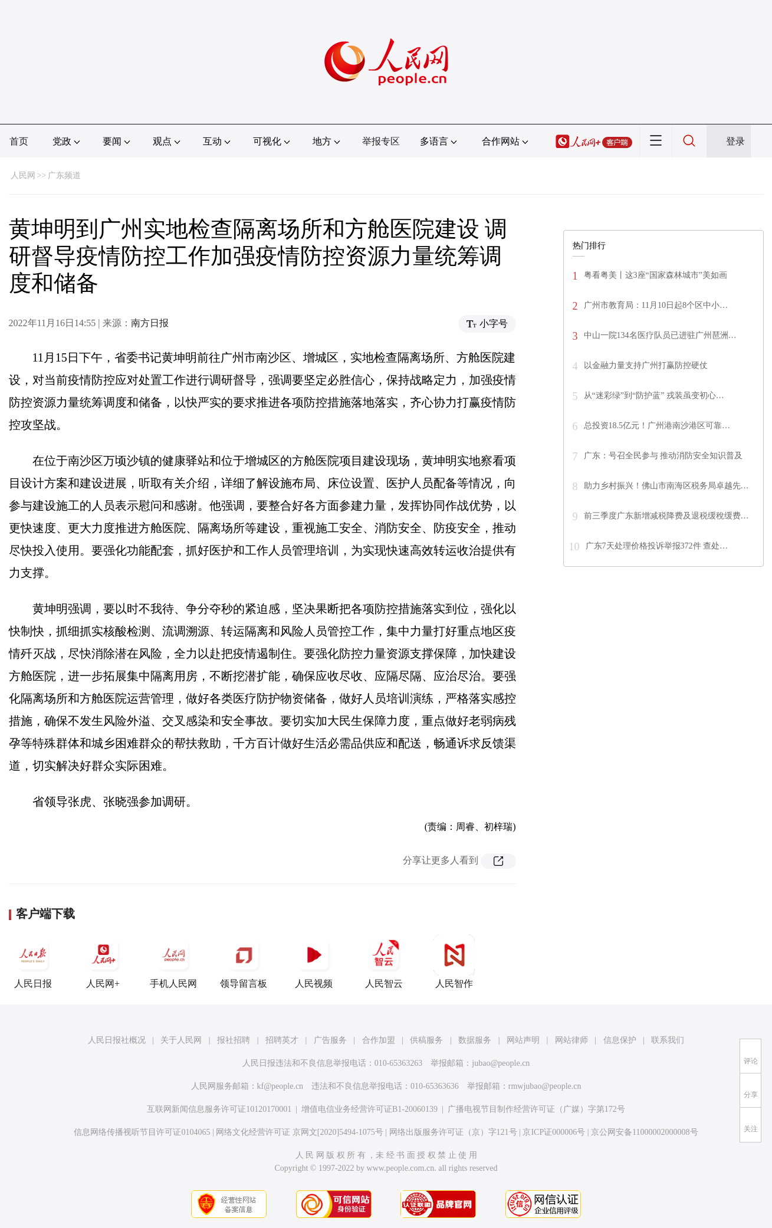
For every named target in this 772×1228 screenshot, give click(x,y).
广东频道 (64, 175)
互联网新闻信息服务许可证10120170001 (219, 1109)
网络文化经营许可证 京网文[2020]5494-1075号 (299, 1132)
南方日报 (150, 323)
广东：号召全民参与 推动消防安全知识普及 (663, 455)
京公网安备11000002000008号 (644, 1132)
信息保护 (619, 1040)
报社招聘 (233, 1040)
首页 (18, 141)
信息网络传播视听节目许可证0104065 (142, 1132)
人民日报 (33, 961)
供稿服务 (426, 1040)
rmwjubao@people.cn (545, 1086)
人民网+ (103, 961)
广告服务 (330, 1040)
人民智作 (454, 961)
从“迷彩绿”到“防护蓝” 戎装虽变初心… (654, 395)
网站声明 (523, 1040)
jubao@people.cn (501, 1063)
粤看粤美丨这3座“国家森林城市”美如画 (655, 275)
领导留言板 (243, 961)
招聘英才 (281, 1040)
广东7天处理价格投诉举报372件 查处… (657, 545)
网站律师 (571, 1040)
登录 (735, 141)
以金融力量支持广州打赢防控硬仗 (646, 365)
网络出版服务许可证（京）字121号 (453, 1132)
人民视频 (313, 961)
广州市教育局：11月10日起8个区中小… (656, 305)
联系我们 (667, 1040)
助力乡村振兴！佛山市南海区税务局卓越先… (666, 485)
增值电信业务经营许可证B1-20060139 (369, 1109)
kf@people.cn (280, 1086)
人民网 (23, 175)
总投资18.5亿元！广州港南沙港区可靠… (657, 425)
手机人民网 (173, 961)
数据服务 (474, 1040)
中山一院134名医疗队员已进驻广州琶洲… (660, 335)
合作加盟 (378, 1040)
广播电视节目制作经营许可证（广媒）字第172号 (536, 1109)
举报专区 (381, 141)
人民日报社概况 (117, 1040)
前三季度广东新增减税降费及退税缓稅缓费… (666, 515)
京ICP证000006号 (554, 1132)
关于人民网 (181, 1040)
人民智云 (384, 961)
